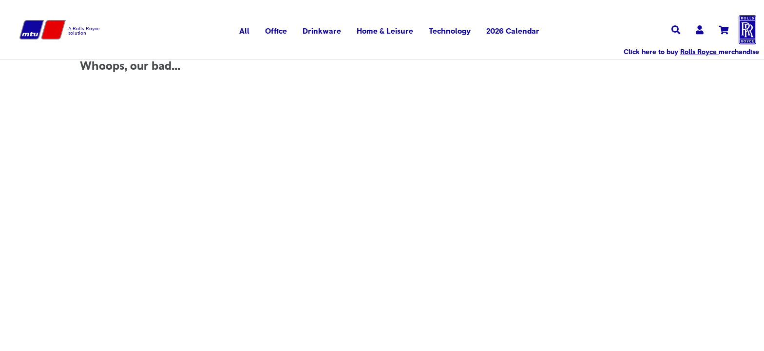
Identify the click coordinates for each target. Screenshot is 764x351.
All (244, 31)
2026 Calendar (512, 31)
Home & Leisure (385, 31)
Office (276, 31)
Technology (450, 31)
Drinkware (322, 31)
